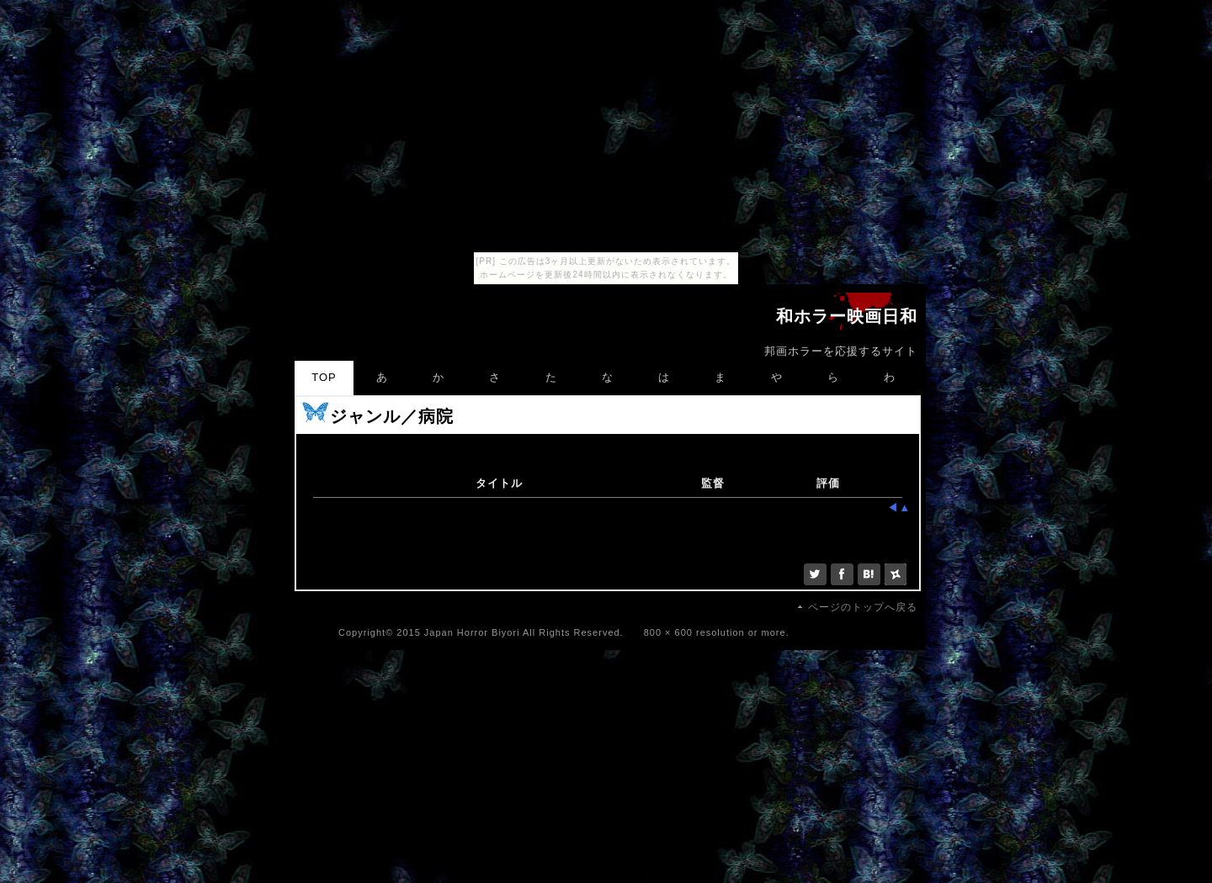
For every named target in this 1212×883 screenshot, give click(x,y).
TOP (324, 377)
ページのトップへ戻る (862, 607)
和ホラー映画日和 (846, 317)
